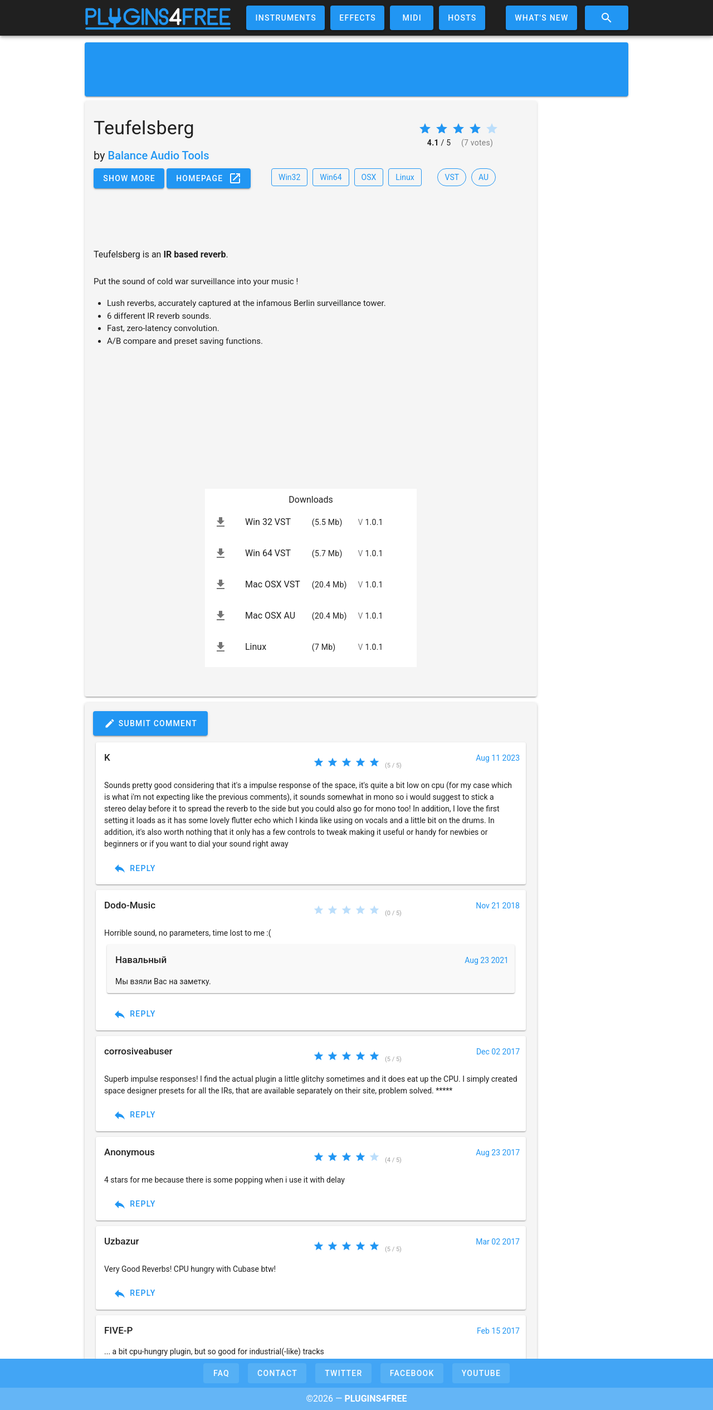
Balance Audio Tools (158, 155)
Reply (134, 868)
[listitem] (311, 522)
